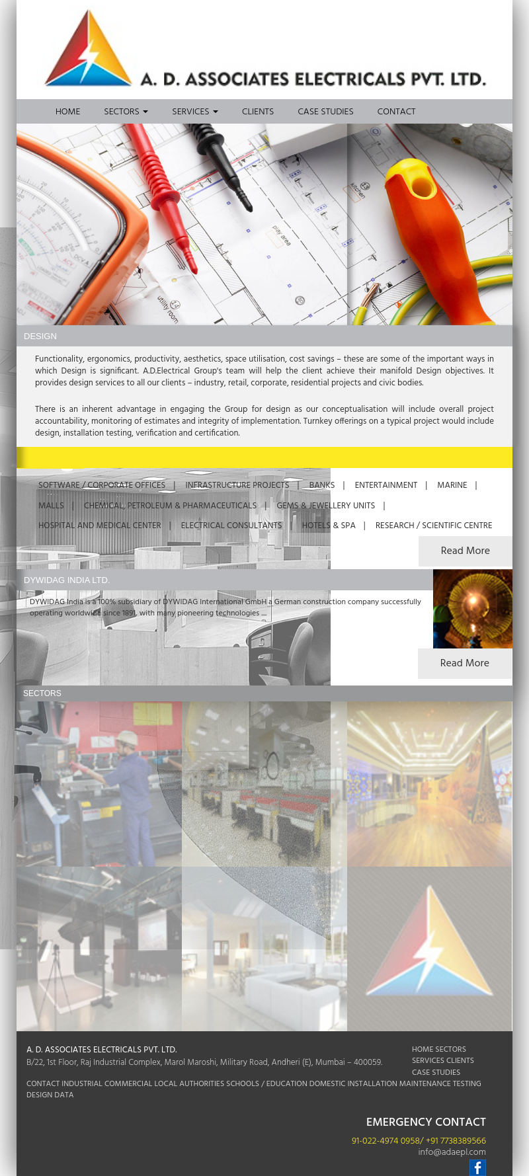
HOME (422, 1049)
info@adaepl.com (452, 1152)
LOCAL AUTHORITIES (189, 1084)
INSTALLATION (372, 1084)
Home (68, 112)
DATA (63, 1095)
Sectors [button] (126, 112)
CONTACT (43, 1084)
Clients (258, 112)
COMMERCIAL (128, 1084)
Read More (464, 663)
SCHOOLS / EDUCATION (266, 1084)
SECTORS (450, 1049)
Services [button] (195, 112)
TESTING (467, 1084)
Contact (397, 112)
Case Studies (325, 112)
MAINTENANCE (425, 1084)
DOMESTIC (327, 1084)
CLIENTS (460, 1061)
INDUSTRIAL (81, 1084)
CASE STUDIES (436, 1072)
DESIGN (39, 1095)
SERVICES (428, 1061)
